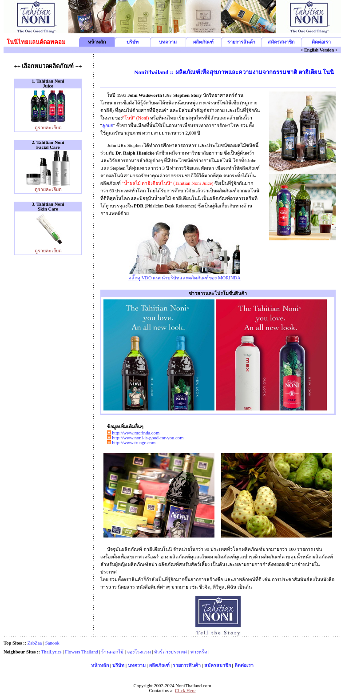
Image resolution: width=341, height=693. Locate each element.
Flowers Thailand (81, 651)
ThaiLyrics (51, 651)
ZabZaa (35, 643)
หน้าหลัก (100, 665)
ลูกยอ (107, 125)
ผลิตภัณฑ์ (203, 42)
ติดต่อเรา (321, 42)
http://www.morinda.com (135, 432)
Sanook (52, 643)
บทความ (168, 42)
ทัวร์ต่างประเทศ (170, 651)
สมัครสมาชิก (281, 42)
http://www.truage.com (133, 442)
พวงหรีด (198, 651)
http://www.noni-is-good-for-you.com (147, 437)
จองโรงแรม (139, 651)
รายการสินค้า (241, 42)
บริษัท (133, 42)
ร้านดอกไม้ (112, 651)
